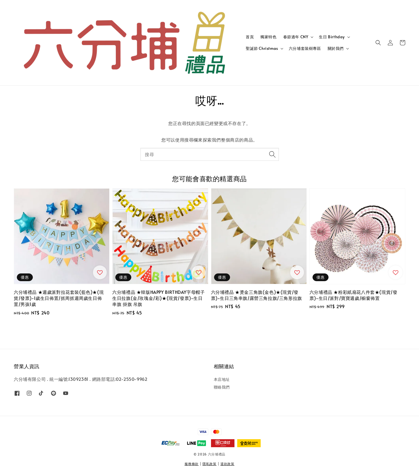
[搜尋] (272, 154)
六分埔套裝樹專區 (305, 48)
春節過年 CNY (295, 36)
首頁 (250, 36)
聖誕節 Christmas (262, 48)
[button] (378, 43)
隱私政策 (209, 464)
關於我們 (336, 48)
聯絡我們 (222, 387)
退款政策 (227, 464)
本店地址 (222, 379)
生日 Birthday (332, 36)
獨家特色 (268, 36)
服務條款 (192, 464)
